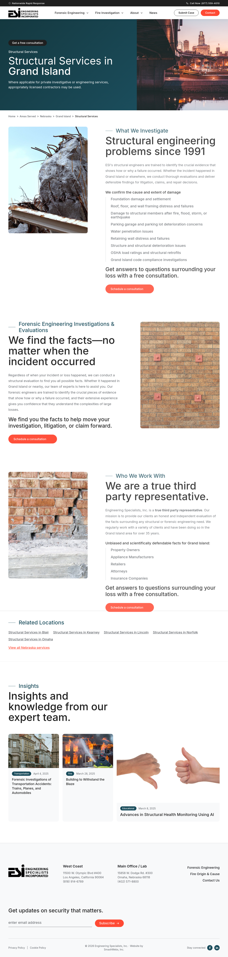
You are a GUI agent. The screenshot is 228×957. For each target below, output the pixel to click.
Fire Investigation (107, 13)
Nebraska (45, 116)
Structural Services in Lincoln (126, 632)
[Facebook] (210, 947)
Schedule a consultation (30, 445)
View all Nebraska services (29, 647)
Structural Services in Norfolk (175, 632)
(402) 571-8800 (128, 881)
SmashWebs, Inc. (114, 949)
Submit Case (186, 12)
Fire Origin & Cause (205, 874)
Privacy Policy (16, 947)
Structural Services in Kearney (76, 632)
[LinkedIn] (217, 947)
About (134, 13)
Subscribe (109, 923)
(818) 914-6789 (73, 881)
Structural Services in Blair (28, 632)
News (153, 13)
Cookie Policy (38, 947)
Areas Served (28, 116)
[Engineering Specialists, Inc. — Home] (23, 12)
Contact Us (211, 880)
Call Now (203, 3)
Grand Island (63, 116)
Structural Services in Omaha (30, 639)
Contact (210, 12)
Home (11, 116)
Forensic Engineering (70, 13)
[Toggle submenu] (87, 13)
